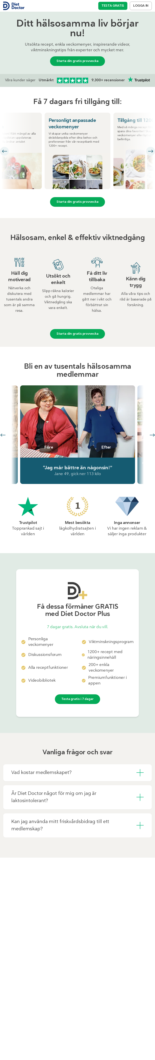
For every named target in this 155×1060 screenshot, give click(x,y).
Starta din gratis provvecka (77, 61)
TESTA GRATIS (113, 6)
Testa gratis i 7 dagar (77, 699)
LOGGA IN (140, 6)
